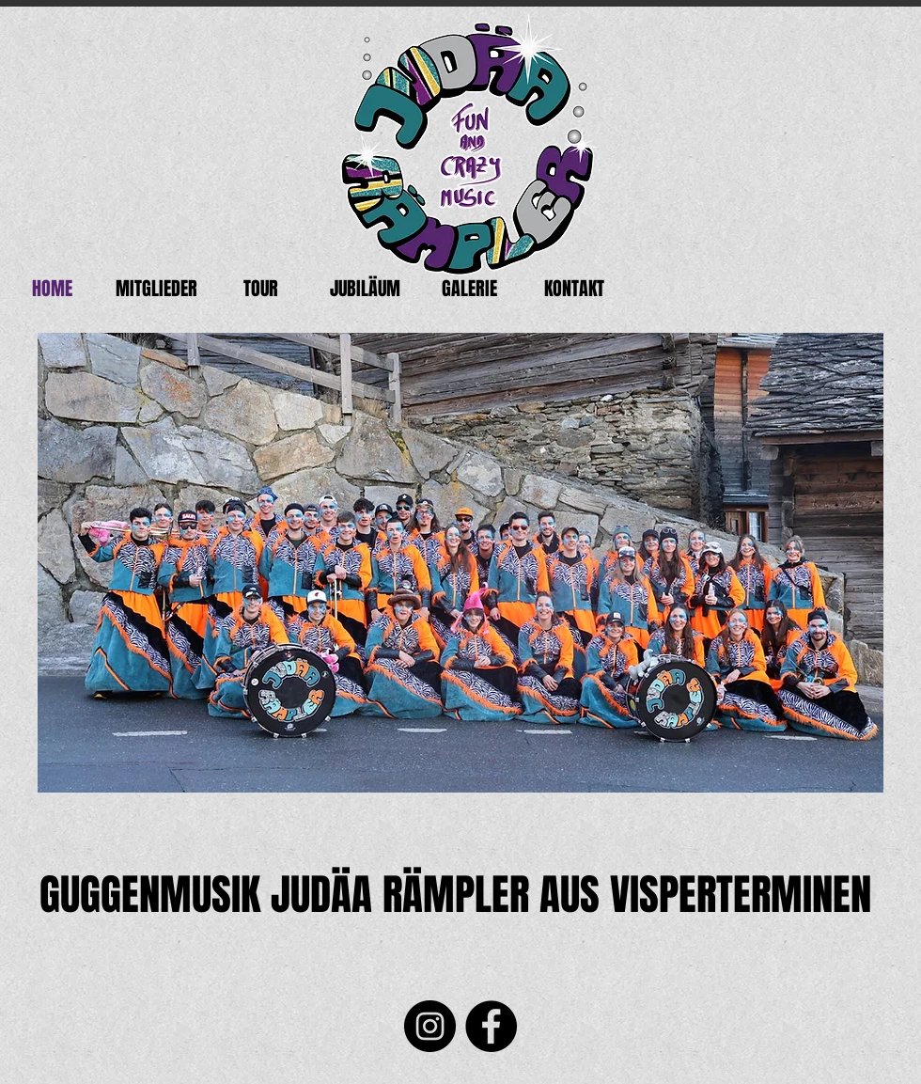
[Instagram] (430, 1026)
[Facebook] (491, 1026)
